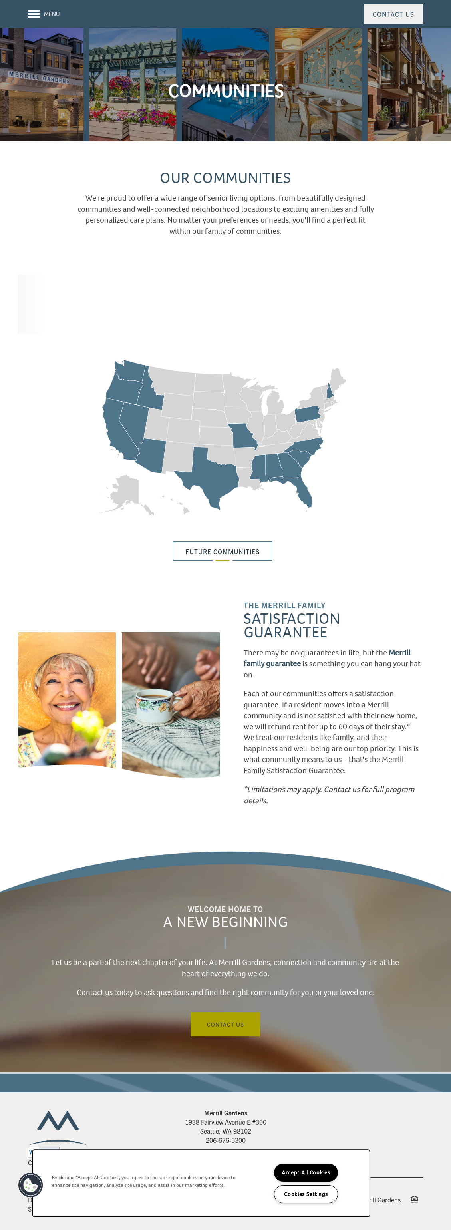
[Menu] (44, 14)
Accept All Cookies (306, 1172)
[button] (393, 14)
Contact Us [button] (225, 1024)
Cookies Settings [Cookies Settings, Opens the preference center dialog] (306, 1194)
